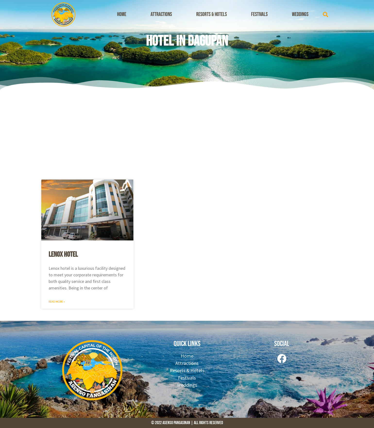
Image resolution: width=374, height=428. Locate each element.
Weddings (300, 14)
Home (121, 14)
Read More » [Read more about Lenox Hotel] (57, 301)
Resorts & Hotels (211, 14)
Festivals (259, 14)
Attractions (161, 14)
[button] (325, 14)
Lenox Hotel (63, 254)
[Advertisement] (187, 133)
